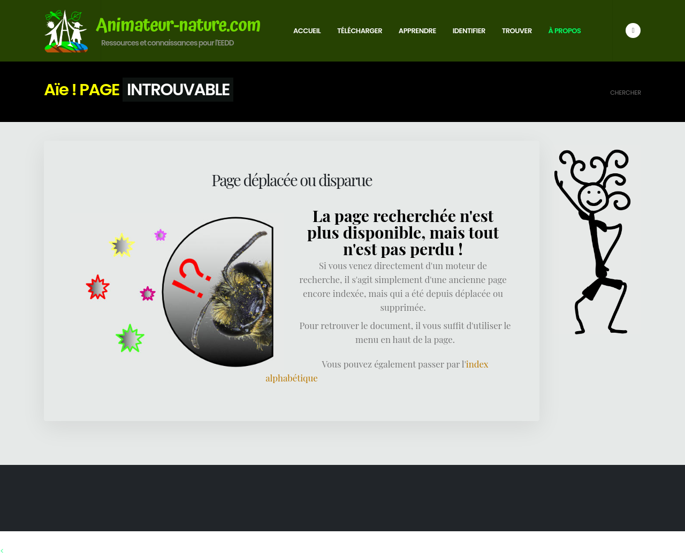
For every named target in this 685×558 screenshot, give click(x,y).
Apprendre (417, 31)
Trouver (517, 31)
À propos (565, 31)
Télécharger (359, 31)
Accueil (307, 31)
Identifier (469, 31)
